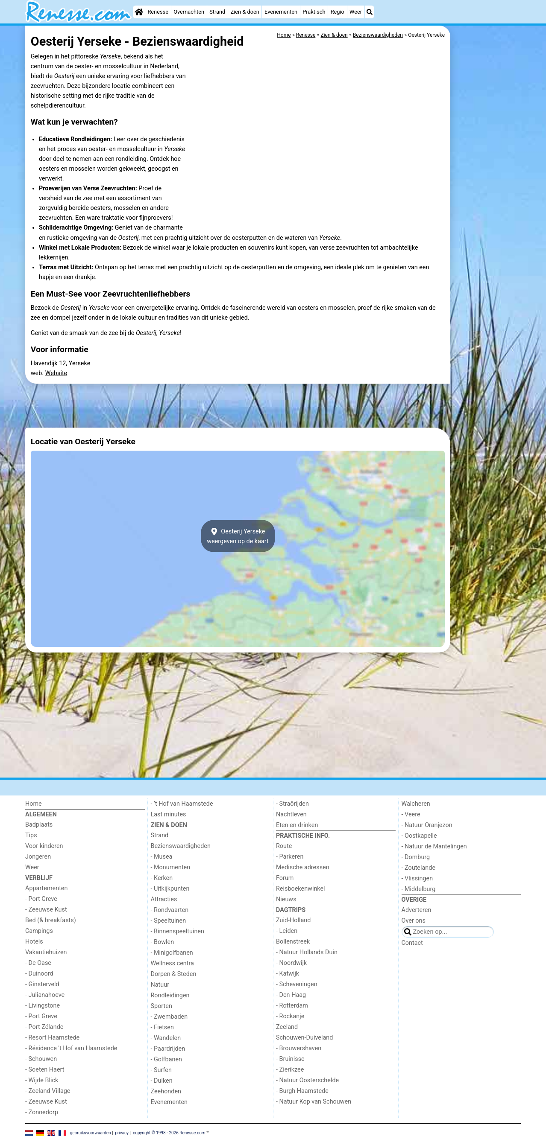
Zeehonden (166, 1091)
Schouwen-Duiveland (304, 1037)
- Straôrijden (292, 803)
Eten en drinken (297, 825)
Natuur (160, 984)
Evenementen (280, 12)
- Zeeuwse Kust (46, 909)
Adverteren (417, 910)
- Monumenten (171, 867)
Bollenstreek (293, 941)
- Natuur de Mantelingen (434, 846)
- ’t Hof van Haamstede (182, 803)
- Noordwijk (291, 963)
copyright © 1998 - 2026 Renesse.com (169, 1132)
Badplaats (39, 824)
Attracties (164, 899)
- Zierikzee (290, 1069)
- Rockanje (290, 1016)
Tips (31, 835)
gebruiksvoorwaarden (90, 1132)
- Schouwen (41, 1059)
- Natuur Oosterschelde (307, 1080)
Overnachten (188, 12)
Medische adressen (302, 867)
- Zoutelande (419, 867)
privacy (122, 1132)
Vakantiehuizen (46, 952)
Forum (285, 878)
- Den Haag (291, 995)
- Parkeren (289, 856)
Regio (337, 12)
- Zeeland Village (47, 1091)
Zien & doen (245, 12)
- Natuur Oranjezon (427, 825)
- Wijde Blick (41, 1080)
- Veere (411, 814)
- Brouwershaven (298, 1048)
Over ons (414, 920)
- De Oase (38, 963)
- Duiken (162, 1080)
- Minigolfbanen (172, 952)
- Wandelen (166, 1038)
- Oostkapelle (419, 835)
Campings (39, 931)
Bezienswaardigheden (181, 846)
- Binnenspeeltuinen (177, 931)
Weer (355, 12)
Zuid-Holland (293, 920)
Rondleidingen (170, 995)
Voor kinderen (44, 846)
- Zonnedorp (41, 1112)
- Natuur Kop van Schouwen (313, 1101)
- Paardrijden (168, 1048)
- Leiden (286, 931)
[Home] (139, 12)
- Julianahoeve (45, 995)
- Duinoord (39, 973)
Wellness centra (172, 963)
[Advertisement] (486, 222)
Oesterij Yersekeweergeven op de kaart (238, 536)
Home (33, 803)
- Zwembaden (169, 1016)
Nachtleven (291, 814)
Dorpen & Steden (174, 974)
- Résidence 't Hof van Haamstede (71, 1048)
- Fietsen (162, 1027)
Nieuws (286, 899)
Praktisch (313, 12)
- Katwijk (287, 973)
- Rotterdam (292, 1005)
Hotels (34, 941)
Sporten (161, 1006)
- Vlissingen (417, 878)
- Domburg (416, 857)
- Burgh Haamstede (302, 1091)
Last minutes (168, 814)
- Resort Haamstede (52, 1037)
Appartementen (46, 888)
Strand (217, 12)
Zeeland (287, 1027)
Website (56, 373)
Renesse (157, 12)
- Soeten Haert (44, 1069)
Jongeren (38, 856)
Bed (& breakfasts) (50, 920)
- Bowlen (162, 942)
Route (284, 846)
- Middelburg (419, 889)
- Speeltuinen (168, 920)
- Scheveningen (296, 984)
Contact (412, 943)
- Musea (162, 856)
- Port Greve (41, 899)
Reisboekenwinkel (300, 888)
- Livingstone (42, 1005)
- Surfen (161, 1070)
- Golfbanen (166, 1059)
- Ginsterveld (42, 984)
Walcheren (416, 803)
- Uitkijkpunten (170, 888)
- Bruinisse (290, 1059)
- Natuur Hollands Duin (307, 952)
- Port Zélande (44, 1027)
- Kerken (162, 878)
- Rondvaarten (170, 910)
